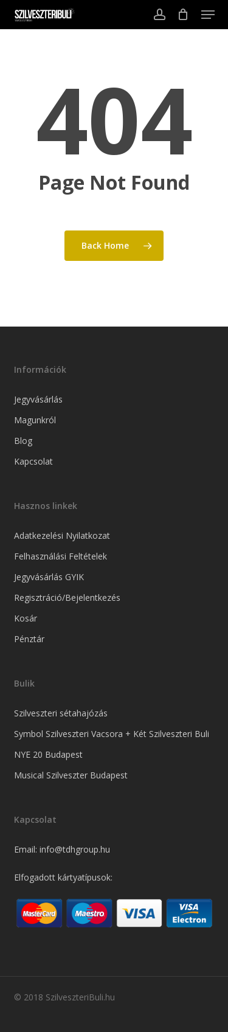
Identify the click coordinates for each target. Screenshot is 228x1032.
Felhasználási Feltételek (60, 556)
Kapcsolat (33, 461)
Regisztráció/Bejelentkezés (67, 597)
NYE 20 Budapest (48, 754)
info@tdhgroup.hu (75, 849)
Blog (23, 440)
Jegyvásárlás (38, 399)
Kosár (25, 618)
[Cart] (183, 14)
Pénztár (29, 639)
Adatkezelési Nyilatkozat (62, 535)
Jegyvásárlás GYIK (49, 577)
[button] (208, 15)
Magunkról (35, 420)
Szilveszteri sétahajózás (61, 713)
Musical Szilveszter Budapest (71, 775)
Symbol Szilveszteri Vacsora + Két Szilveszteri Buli (111, 733)
